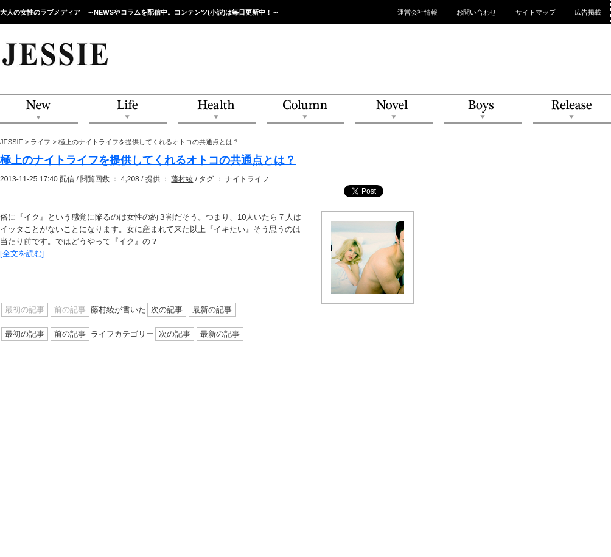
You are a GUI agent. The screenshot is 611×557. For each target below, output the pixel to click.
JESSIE (11, 141)
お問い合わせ (476, 12)
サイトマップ (535, 12)
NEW (39, 109)
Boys (483, 109)
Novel (394, 109)
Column (305, 109)
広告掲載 (587, 12)
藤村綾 (182, 179)
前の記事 (70, 333)
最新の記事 (212, 309)
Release (572, 109)
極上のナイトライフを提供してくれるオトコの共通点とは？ (148, 160)
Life (128, 109)
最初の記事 (24, 333)
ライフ (40, 141)
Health (217, 109)
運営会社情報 (417, 12)
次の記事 (167, 309)
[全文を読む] (22, 253)
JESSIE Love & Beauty (56, 53)
